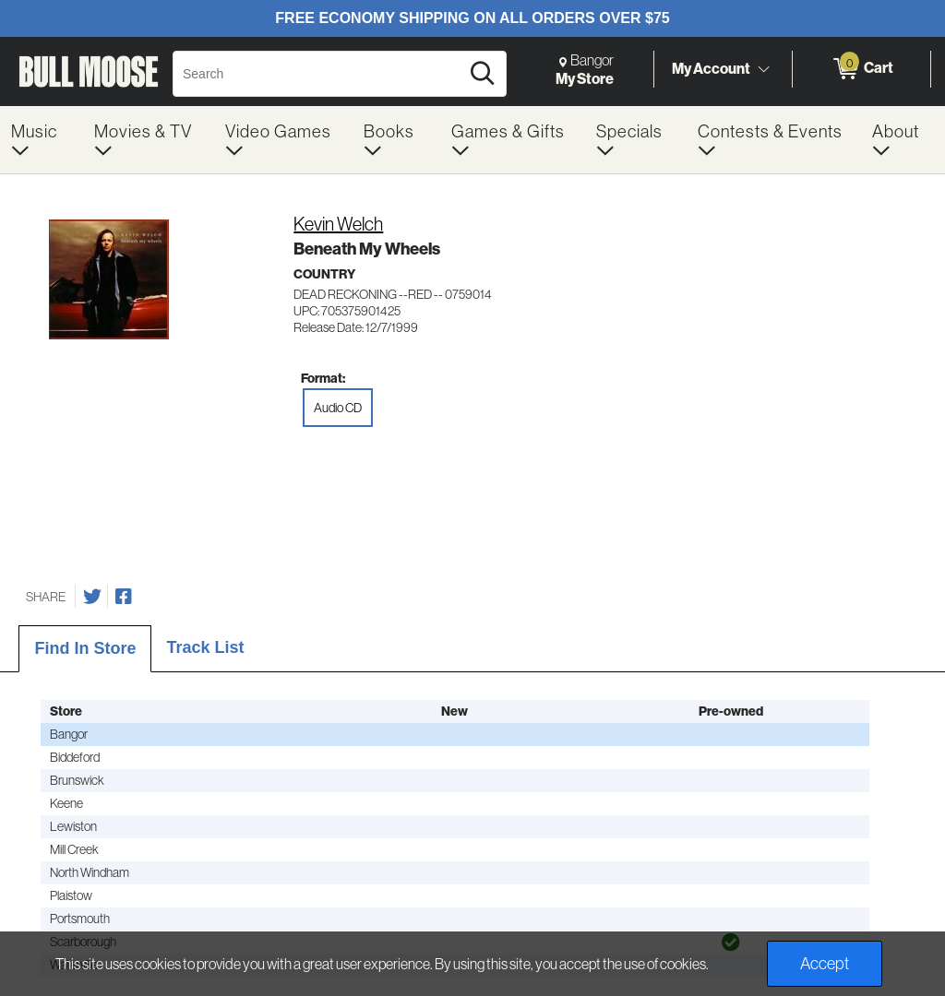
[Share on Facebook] (123, 596)
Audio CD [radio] (338, 407)
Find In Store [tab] (85, 648)
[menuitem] (41, 139)
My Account (711, 68)
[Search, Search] (318, 74)
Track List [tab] (205, 647)
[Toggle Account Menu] (763, 69)
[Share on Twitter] (92, 596)
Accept (824, 963)
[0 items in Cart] (861, 69)
